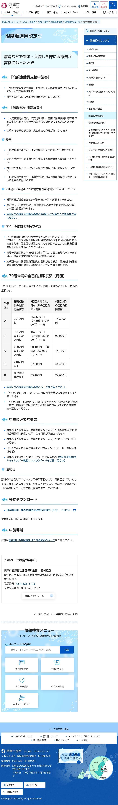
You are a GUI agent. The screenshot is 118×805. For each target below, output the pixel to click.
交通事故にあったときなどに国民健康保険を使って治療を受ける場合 (101, 137)
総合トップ (40, 6)
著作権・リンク (50, 736)
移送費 (91, 86)
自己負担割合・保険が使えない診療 (101, 168)
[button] (104, 5)
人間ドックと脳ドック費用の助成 (101, 95)
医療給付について (72, 22)
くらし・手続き (28, 22)
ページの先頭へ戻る (59, 729)
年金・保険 (43, 22)
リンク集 (83, 740)
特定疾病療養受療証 (98, 127)
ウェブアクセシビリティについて (84, 736)
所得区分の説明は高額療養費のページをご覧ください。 (36, 387)
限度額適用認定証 (97, 119)
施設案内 (10, 785)
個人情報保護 (39, 740)
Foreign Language (68, 6)
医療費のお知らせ (97, 148)
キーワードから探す (20, 644)
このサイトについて (23, 736)
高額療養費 (93, 49)
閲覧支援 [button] (84, 6)
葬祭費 (91, 105)
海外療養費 (93, 72)
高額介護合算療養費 (98, 57)
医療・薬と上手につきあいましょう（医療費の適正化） (101, 191)
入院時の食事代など (98, 79)
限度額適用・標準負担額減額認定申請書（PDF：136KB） (41, 510)
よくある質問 (52, 6)
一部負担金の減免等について (101, 179)
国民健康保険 (56, 22)
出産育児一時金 (96, 112)
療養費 (91, 64)
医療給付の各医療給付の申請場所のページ (32, 540)
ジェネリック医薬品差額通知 (101, 157)
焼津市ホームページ (10, 22)
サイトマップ (62, 740)
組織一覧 (33, 785)
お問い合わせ (12, 792)
